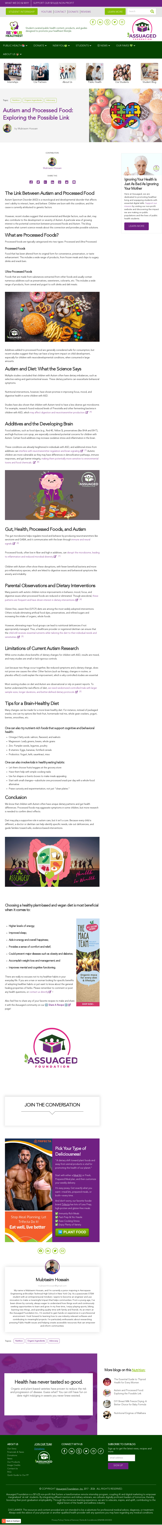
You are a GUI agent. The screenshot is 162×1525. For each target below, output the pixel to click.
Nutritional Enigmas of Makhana (130, 1414)
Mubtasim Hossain (28, 129)
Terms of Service (71, 1521)
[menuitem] (15, 45)
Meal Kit (78, 1175)
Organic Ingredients (33, 101)
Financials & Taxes (15, 1453)
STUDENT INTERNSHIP (22, 12)
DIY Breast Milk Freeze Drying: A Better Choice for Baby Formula (130, 1403)
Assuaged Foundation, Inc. (69, 1489)
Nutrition (16, 101)
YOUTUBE (46, 12)
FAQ (9, 1472)
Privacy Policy (57, 1521)
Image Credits (13, 1466)
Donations (12, 1456)
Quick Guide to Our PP (18, 1476)
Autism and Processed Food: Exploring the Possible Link (129, 1392)
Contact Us (12, 1469)
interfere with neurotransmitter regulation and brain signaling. (49, 451)
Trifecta (66, 1204)
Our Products (13, 1463)
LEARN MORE (115, 12)
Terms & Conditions (88, 1521)
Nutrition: (138, 1371)
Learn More (136, 226)
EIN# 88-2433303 (105, 1521)
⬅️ (58, 1005)
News (9, 1459)
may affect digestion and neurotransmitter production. (57, 413)
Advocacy (50, 101)
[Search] (141, 11)
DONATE (73, 12)
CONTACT (60, 12)
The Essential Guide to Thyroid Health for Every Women (133, 1382)
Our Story (11, 1449)
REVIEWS (86, 12)
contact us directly (38, 992)
